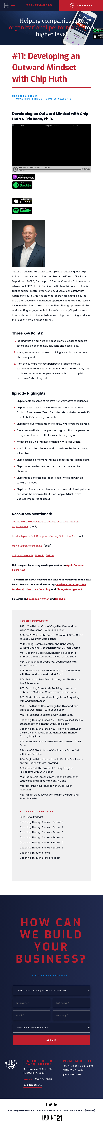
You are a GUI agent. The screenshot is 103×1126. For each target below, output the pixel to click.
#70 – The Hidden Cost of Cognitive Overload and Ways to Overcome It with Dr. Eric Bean (49, 628)
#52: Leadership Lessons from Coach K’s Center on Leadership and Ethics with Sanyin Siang (49, 778)
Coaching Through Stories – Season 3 (41, 832)
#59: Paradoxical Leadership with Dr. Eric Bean (46, 715)
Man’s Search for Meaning (27, 545)
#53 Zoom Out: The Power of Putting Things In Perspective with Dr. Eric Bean (46, 770)
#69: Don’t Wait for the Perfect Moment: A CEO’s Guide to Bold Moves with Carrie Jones (51, 637)
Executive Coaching (38, 589)
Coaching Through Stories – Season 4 (42, 837)
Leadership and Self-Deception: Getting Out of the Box (43, 536)
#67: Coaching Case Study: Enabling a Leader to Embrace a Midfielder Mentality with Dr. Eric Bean (48, 654)
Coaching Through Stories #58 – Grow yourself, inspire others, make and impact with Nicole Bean (51, 721)
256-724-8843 (39, 5)
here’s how (18, 570)
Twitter (50, 555)
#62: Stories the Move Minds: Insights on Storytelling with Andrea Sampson (50, 699)
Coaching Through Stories (35, 852)
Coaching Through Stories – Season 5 (41, 822)
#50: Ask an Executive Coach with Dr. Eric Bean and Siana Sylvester (49, 796)
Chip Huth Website (22, 555)
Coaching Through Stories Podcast (40, 857)
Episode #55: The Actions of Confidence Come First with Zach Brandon (49, 752)
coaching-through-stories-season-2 (43, 98)
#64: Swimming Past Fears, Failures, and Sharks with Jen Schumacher (50, 681)
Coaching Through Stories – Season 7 (41, 842)
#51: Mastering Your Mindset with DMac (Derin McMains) (46, 787)
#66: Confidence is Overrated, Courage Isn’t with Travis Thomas (48, 663)
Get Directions (32, 1085)
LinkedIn (39, 555)
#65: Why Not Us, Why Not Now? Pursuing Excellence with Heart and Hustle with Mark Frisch (50, 672)
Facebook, (33, 599)
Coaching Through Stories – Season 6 (41, 847)
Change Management (69, 589)
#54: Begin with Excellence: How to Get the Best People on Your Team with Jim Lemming (51, 761)
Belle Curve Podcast (31, 817)
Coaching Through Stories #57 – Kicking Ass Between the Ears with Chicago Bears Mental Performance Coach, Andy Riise (50, 732)
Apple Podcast (75, 565)
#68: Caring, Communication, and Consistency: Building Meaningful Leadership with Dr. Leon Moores (50, 645)
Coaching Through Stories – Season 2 (41, 827)
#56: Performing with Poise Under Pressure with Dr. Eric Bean (51, 743)
